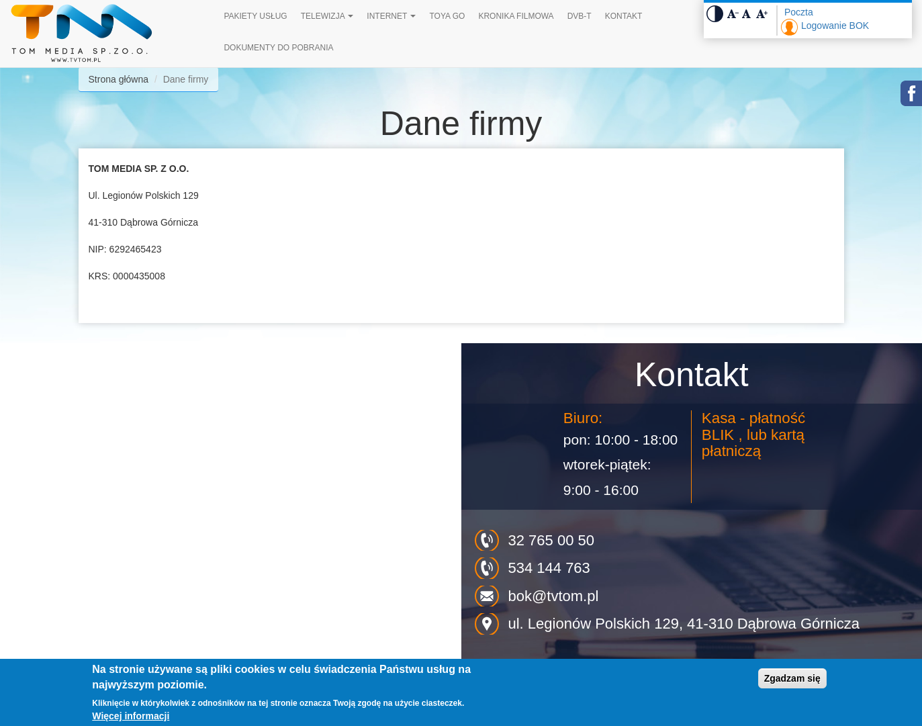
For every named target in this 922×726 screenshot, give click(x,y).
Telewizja (327, 16)
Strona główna (119, 79)
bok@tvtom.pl (553, 596)
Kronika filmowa (515, 16)
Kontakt (624, 16)
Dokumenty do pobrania (278, 47)
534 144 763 (549, 567)
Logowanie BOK (835, 25)
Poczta (798, 12)
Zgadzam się (792, 678)
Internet (391, 16)
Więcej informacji (130, 716)
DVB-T (579, 16)
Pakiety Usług (255, 16)
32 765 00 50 (551, 540)
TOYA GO (447, 16)
